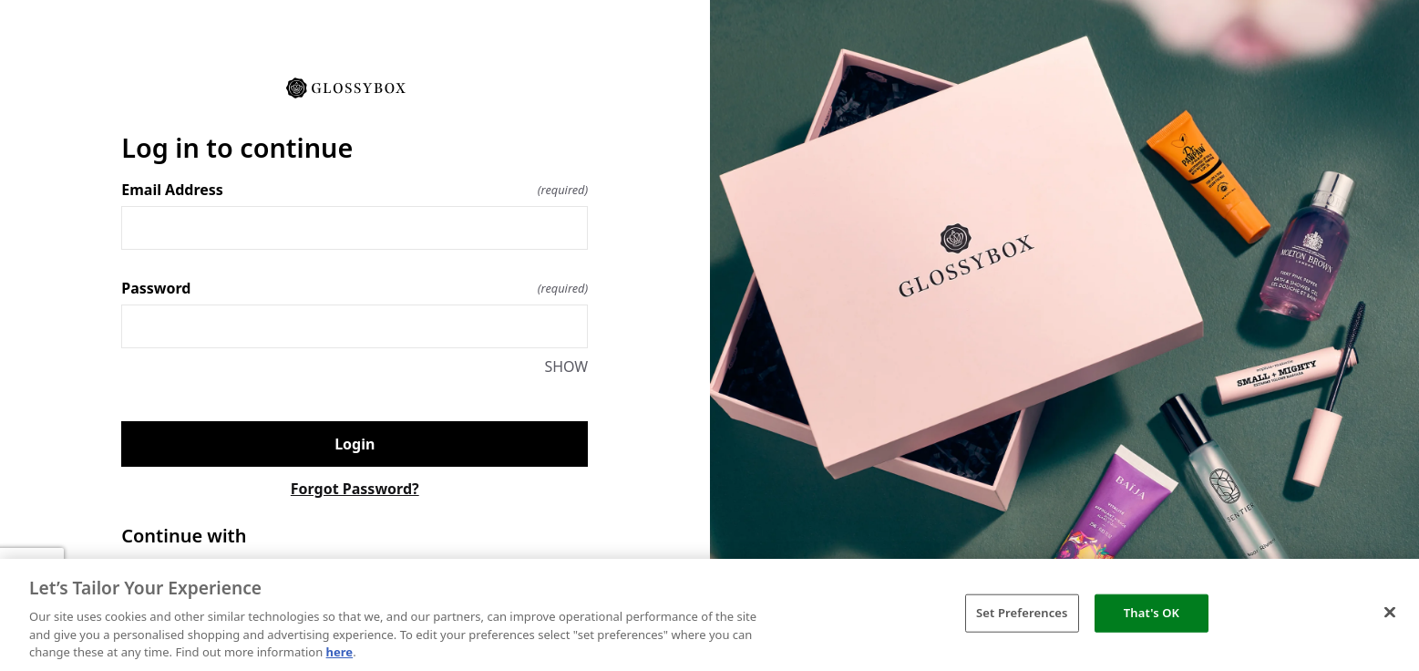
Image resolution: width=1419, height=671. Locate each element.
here (340, 652)
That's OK (1151, 612)
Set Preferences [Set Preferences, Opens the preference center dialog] (1022, 612)
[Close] (1390, 613)
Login (354, 444)
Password (354, 288)
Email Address (354, 190)
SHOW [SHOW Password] (566, 366)
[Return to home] (354, 86)
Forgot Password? (355, 489)
